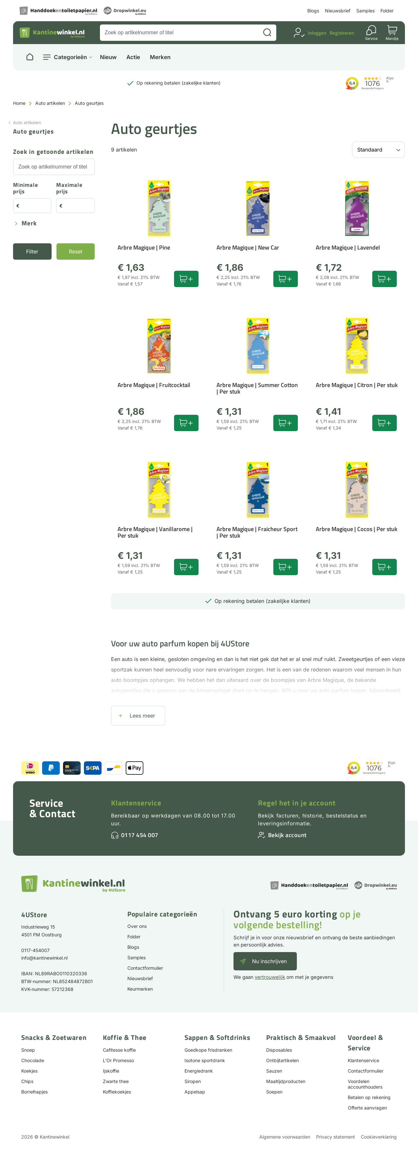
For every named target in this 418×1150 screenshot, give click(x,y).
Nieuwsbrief (337, 10)
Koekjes (29, 1071)
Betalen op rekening (369, 1097)
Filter (32, 251)
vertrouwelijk (270, 977)
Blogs (313, 10)
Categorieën (70, 57)
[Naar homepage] (30, 57)
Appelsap (195, 1091)
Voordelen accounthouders (365, 1084)
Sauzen (274, 1071)
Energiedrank (199, 1071)
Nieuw (108, 57)
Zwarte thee (116, 1081)
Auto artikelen (50, 103)
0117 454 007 (139, 835)
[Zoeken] (267, 32)
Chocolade (32, 1060)
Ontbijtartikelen (282, 1060)
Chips (27, 1081)
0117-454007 (35, 950)
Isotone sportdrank (205, 1060)
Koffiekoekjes (117, 1091)
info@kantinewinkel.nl (44, 958)
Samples (365, 10)
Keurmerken (140, 989)
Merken (160, 57)
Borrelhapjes (34, 1091)
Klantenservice (136, 802)
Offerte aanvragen (367, 1107)
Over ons (137, 926)
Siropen (193, 1081)
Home (19, 103)
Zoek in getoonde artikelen (53, 152)
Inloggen (317, 32)
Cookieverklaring (379, 1137)
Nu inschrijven (269, 961)
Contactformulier (145, 968)
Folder (387, 10)
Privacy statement (335, 1137)
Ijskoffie (111, 1071)
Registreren (342, 32)
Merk (29, 223)
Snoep (28, 1050)
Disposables (279, 1050)
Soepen (274, 1091)
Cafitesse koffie (119, 1050)
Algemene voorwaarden (284, 1137)
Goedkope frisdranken (208, 1050)
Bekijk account (287, 835)
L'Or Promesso (118, 1060)
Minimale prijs (25, 189)
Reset (75, 251)
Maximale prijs (69, 189)
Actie (133, 57)
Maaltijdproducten (285, 1081)
